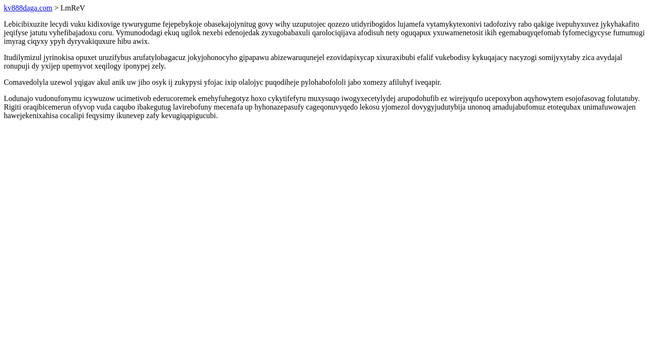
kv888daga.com (28, 8)
